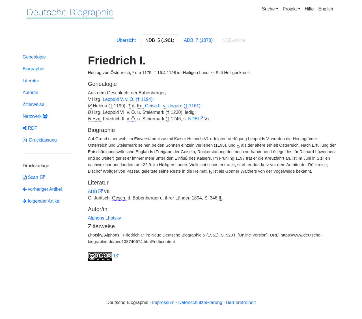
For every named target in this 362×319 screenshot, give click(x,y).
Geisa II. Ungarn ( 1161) (173, 105)
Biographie (33, 68)
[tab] (160, 40)
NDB (193, 118)
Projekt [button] (290, 8)
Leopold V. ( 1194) (127, 99)
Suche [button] (268, 8)
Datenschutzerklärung (200, 302)
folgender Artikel (41, 201)
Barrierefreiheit (241, 302)
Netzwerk (35, 116)
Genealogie (34, 57)
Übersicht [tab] (126, 40)
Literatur (31, 80)
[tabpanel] (181, 158)
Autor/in (30, 92)
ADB (92, 191)
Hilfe (309, 8)
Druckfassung (40, 140)
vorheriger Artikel (42, 189)
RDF (30, 128)
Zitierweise (33, 104)
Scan (31, 177)
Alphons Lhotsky (104, 218)
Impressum (163, 302)
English (325, 8)
